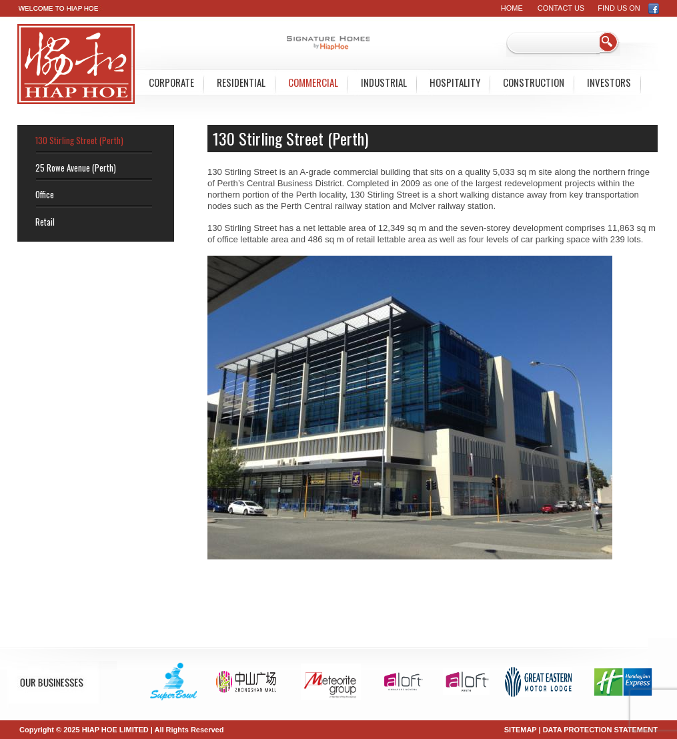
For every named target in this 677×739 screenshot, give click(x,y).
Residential (241, 82)
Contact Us (561, 8)
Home (512, 8)
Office (44, 194)
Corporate (171, 82)
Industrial (384, 82)
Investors (609, 82)
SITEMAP (520, 730)
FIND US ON (629, 8)
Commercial (313, 82)
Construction (533, 82)
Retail (45, 221)
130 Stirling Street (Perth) (79, 140)
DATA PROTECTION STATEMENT (600, 730)
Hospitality (455, 82)
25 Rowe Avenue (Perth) (75, 167)
